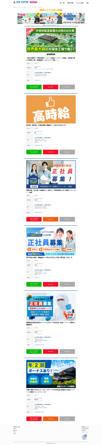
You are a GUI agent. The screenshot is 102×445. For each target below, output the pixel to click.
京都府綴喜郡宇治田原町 (39, 344)
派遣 (14, 432)
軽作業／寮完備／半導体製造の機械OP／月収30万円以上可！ (46, 125)
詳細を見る (67, 87)
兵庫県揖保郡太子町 (38, 145)
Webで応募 (50, 87)
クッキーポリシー (85, 432)
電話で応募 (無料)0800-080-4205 (34, 87)
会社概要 (83, 430)
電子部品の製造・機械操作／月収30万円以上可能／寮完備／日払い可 (49, 257)
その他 (14, 433)
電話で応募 (70, 3)
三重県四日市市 (37, 80)
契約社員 (15, 430)
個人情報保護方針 (85, 428)
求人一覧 (62, 3)
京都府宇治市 (37, 277)
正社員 (14, 428)
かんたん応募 (79, 3)
